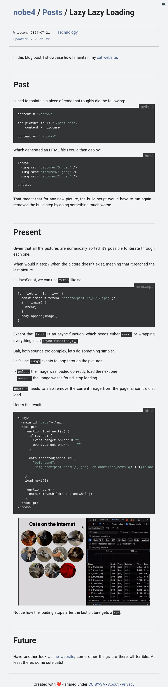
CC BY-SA (96, 680)
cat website (107, 56)
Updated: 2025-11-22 (31, 38)
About (113, 680)
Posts (52, 12)
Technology (68, 32)
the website (63, 652)
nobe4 (24, 12)
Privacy (128, 680)
